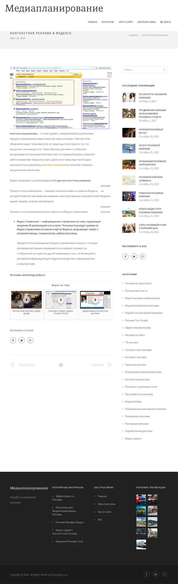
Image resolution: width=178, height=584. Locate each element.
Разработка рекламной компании (143, 312)
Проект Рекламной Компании (149, 147)
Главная (92, 21)
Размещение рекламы (137, 416)
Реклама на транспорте (138, 283)
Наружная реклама (135, 364)
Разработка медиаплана (138, 430)
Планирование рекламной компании (145, 408)
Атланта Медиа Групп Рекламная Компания (151, 210)
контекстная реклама (55, 164)
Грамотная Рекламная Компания (151, 194)
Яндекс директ (133, 438)
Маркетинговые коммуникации (142, 297)
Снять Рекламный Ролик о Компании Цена (152, 226)
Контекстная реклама (155, 34)
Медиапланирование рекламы (142, 305)
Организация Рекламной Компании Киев (152, 162)
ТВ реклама (131, 342)
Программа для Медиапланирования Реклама (64, 510)
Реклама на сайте (135, 334)
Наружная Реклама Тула (69, 541)
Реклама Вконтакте (136, 290)
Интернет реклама (135, 356)
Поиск (165, 21)
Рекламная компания (136, 423)
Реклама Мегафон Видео (70, 522)
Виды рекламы (133, 401)
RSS (100, 519)
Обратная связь (146, 21)
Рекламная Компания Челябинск (151, 178)
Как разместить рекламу (139, 393)
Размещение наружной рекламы (143, 371)
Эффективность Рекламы (63, 497)
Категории (108, 21)
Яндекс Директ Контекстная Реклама (64, 531)
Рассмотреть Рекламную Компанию (153, 95)
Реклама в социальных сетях (141, 386)
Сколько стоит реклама (138, 349)
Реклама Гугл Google (136, 319)
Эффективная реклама (138, 327)
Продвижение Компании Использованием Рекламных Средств (152, 113)
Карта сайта (126, 21)
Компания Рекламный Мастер (151, 131)
